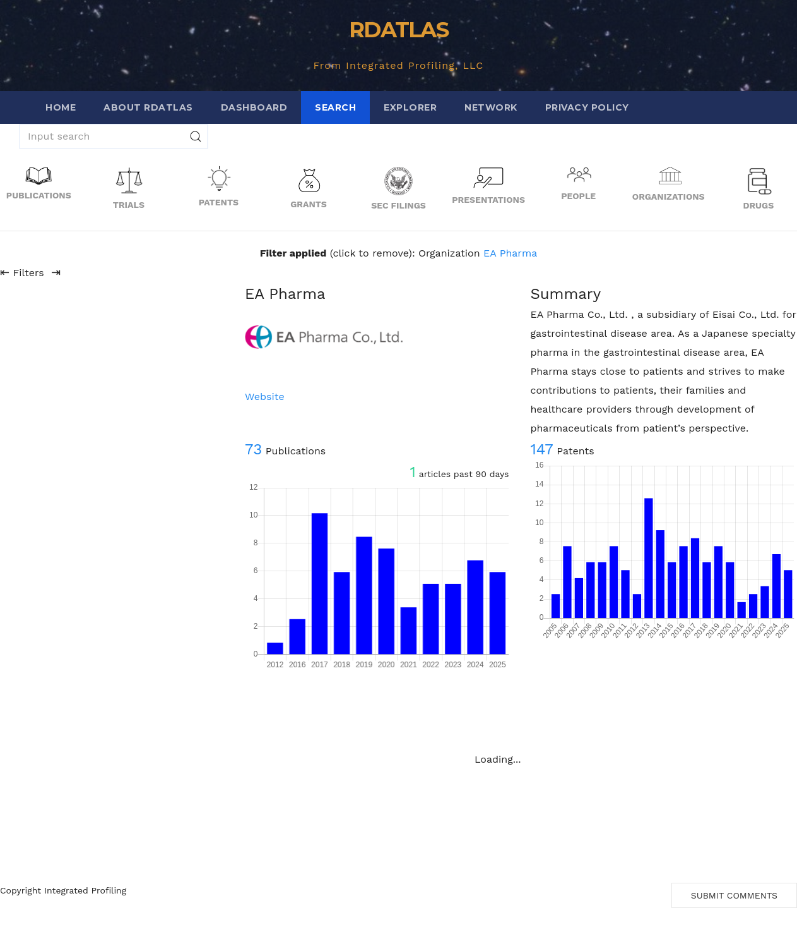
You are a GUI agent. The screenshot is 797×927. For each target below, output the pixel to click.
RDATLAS (398, 29)
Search (335, 107)
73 (253, 449)
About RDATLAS (148, 107)
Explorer (410, 107)
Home (60, 107)
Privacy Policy (587, 107)
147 (541, 449)
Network (490, 107)
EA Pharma (510, 253)
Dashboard (254, 107)
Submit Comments (734, 895)
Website (265, 397)
